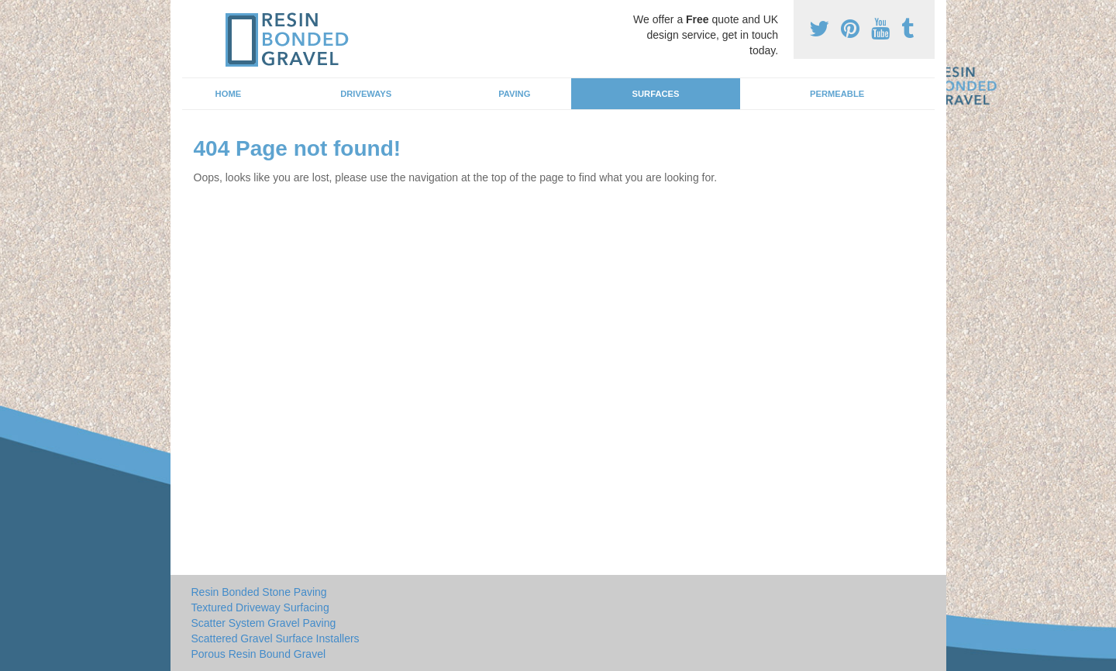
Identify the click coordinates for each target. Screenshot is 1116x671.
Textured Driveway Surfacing (260, 607)
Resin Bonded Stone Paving (259, 592)
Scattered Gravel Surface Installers (275, 638)
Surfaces (656, 93)
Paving (514, 93)
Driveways (365, 93)
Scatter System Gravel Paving (263, 623)
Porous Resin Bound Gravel (258, 654)
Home (228, 93)
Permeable (837, 93)
